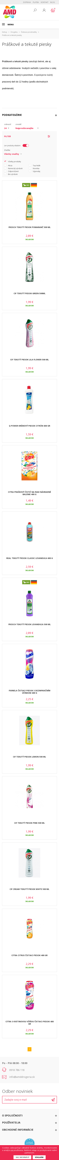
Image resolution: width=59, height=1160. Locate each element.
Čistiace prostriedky (29, 32)
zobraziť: (7, 124)
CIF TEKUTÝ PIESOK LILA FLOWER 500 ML (29, 359)
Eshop (4, 32)
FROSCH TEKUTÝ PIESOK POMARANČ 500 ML (30, 227)
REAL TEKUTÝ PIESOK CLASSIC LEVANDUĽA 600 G (29, 558)
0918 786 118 (16, 1070)
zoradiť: (18, 124)
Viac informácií (22, 1157)
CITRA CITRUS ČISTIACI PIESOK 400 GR (29, 955)
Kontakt (44, 2)
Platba (36, 2)
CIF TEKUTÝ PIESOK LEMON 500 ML (29, 756)
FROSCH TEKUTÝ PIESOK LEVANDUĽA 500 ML (29, 624)
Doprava (27, 2)
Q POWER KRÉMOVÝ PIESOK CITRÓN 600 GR (29, 425)
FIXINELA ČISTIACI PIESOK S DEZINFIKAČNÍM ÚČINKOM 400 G (29, 691)
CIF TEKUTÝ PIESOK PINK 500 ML (29, 823)
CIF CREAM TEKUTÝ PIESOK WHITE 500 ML (29, 889)
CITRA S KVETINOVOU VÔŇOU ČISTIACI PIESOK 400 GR (30, 1022)
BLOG (52, 2)
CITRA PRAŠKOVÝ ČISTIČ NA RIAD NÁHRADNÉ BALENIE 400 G (29, 493)
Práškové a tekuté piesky (12, 35)
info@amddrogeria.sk (22, 1077)
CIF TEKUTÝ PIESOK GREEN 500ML (29, 293)
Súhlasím (39, 1157)
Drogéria (14, 32)
